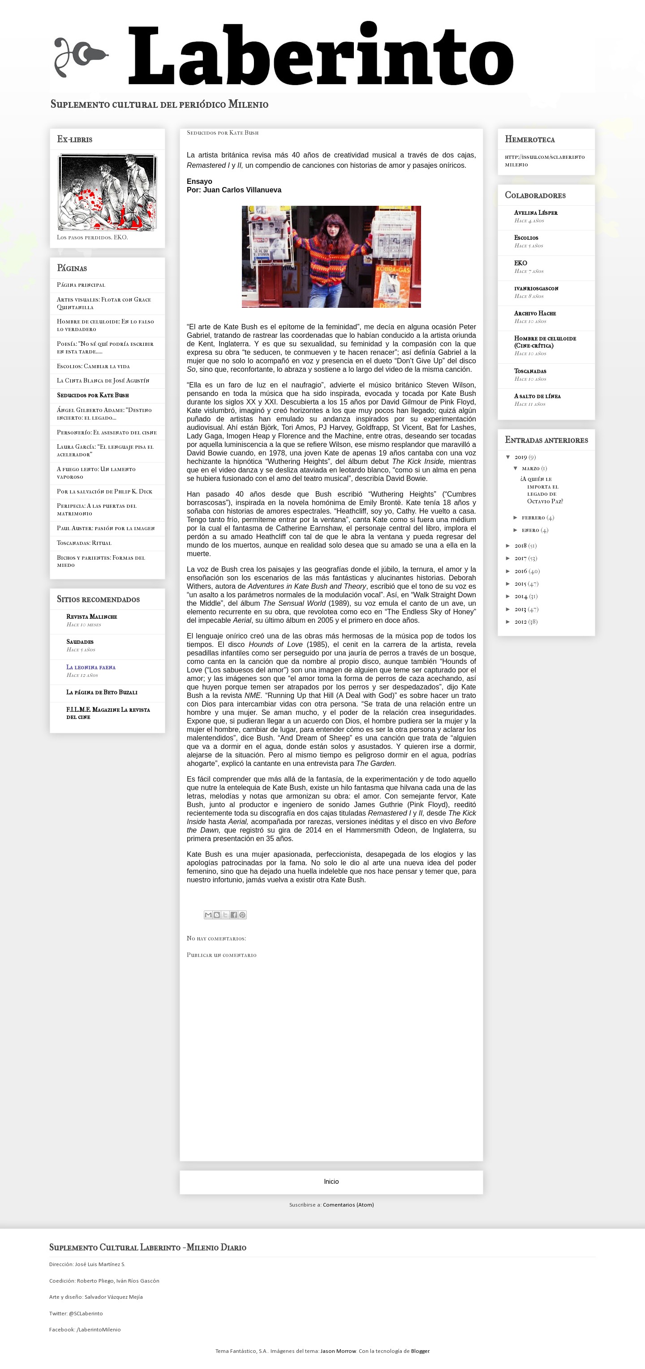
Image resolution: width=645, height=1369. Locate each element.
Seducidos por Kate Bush (93, 395)
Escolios (526, 238)
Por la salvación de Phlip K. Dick (104, 491)
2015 (521, 583)
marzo (531, 468)
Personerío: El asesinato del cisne (107, 432)
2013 (521, 609)
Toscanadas (530, 371)
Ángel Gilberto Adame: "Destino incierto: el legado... (104, 413)
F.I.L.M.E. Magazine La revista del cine (108, 713)
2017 (521, 558)
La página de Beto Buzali (102, 692)
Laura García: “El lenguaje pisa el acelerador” (105, 450)
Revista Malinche (91, 617)
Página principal (81, 285)
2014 (522, 596)
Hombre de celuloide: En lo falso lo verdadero (105, 325)
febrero (534, 517)
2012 (521, 621)
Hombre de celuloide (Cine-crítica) (545, 342)
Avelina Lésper (536, 213)
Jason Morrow (338, 1351)
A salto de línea (537, 396)
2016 (522, 571)
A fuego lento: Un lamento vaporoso (96, 472)
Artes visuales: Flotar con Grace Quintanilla (104, 303)
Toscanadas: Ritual (84, 543)
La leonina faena (91, 667)
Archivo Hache (535, 313)
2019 (522, 457)
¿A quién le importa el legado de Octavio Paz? (541, 490)
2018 (521, 545)
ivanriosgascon (536, 288)
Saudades (80, 642)
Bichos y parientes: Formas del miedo (101, 561)
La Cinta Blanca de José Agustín (103, 380)
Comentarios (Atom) (348, 1205)
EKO (520, 263)
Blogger (420, 1351)
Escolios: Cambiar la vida (93, 366)
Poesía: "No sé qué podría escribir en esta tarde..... (105, 347)
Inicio (331, 1182)
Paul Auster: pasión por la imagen (106, 528)
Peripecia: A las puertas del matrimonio (97, 509)
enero (531, 530)
